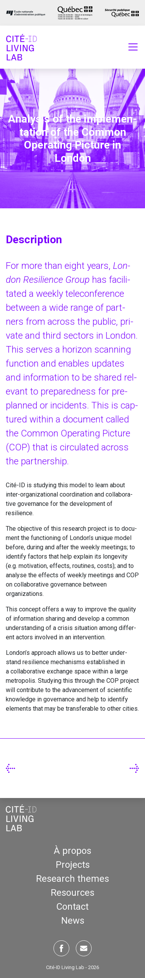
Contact (72, 906)
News (72, 920)
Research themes (72, 878)
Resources (72, 892)
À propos (72, 850)
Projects (73, 864)
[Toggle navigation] (133, 47)
